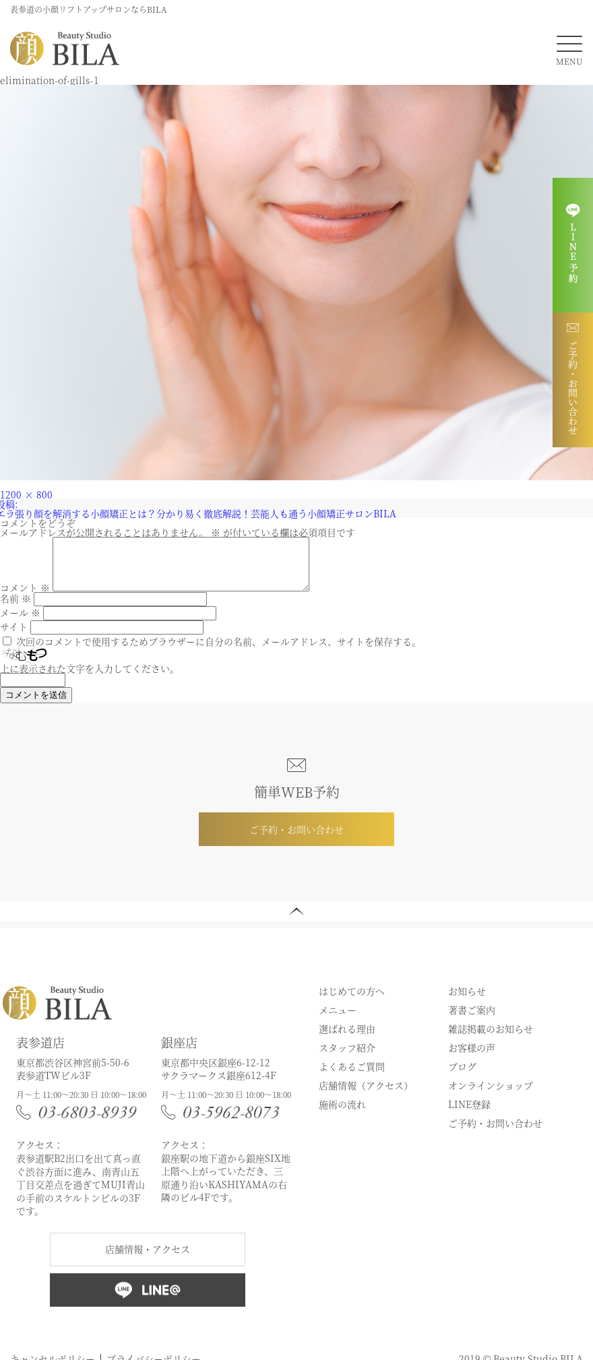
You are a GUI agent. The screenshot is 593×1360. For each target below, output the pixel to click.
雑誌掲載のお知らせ (490, 1038)
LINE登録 (469, 1114)
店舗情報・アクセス (147, 1259)
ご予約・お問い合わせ (296, 839)
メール (20, 622)
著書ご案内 (471, 1020)
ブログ (462, 1076)
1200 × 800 (26, 494)
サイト (14, 636)
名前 (15, 608)
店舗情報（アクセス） (366, 1095)
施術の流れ (342, 1114)
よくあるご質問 (352, 1076)
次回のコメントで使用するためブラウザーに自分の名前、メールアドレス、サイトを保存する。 (218, 651)
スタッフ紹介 (347, 1057)
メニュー (337, 1020)
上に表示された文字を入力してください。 (89, 678)
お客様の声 (471, 1057)
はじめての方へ (352, 1001)
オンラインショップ (490, 1095)
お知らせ (467, 1001)
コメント (25, 597)
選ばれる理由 (347, 1038)
